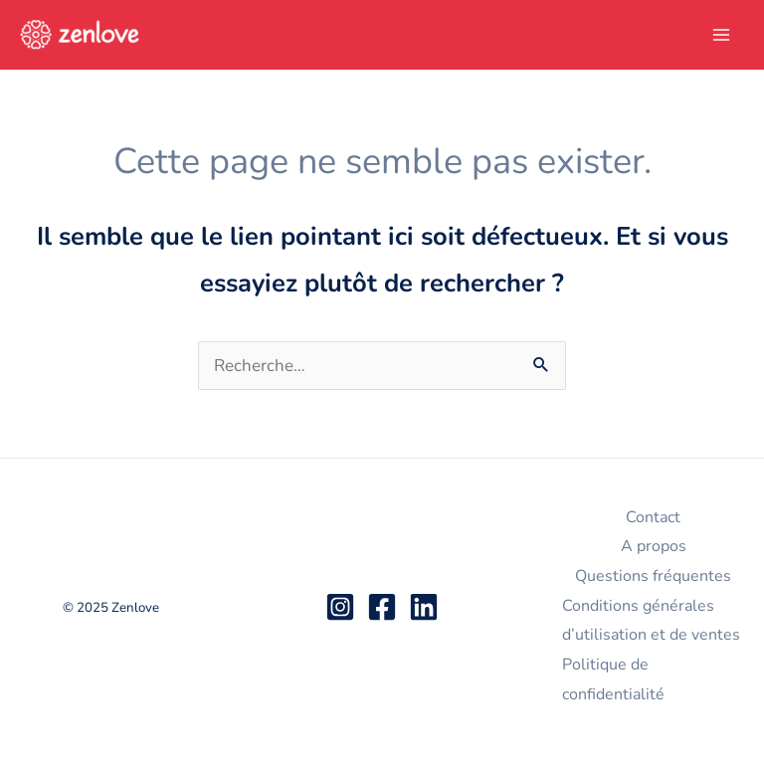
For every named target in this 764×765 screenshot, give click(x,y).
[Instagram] (340, 607)
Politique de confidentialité (613, 679)
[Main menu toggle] (722, 35)
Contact (653, 517)
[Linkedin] (424, 607)
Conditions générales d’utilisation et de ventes (651, 621)
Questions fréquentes (653, 576)
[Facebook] (382, 607)
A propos (653, 546)
